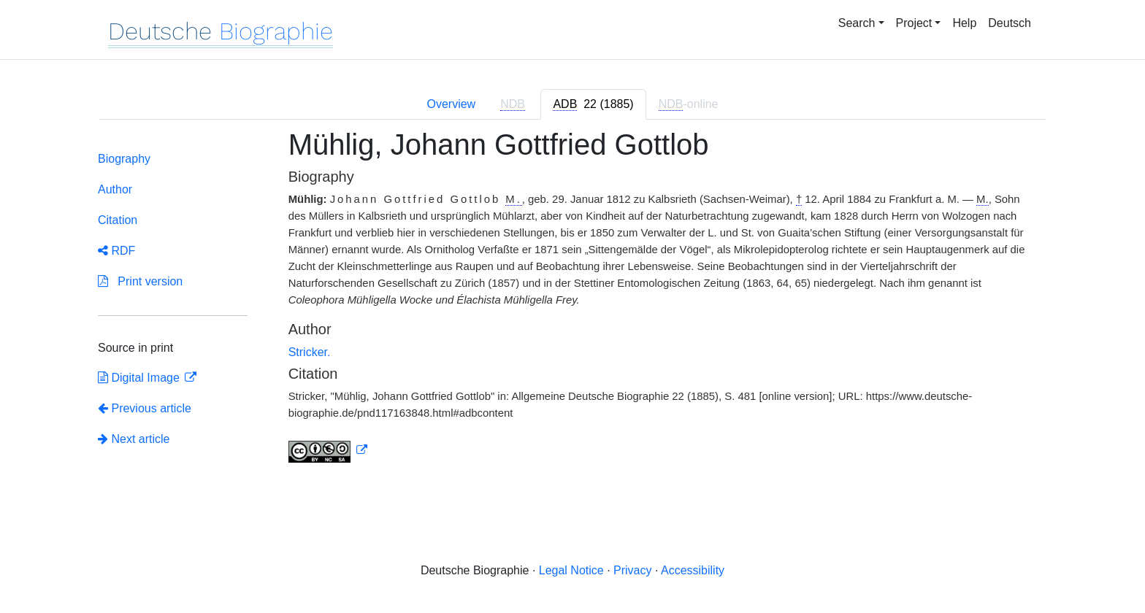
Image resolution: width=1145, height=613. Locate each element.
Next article (133, 439)
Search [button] (857, 23)
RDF (116, 250)
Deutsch (1009, 23)
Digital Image (140, 377)
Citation (117, 220)
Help (964, 23)
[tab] (593, 104)
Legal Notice (571, 570)
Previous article (144, 408)
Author (115, 189)
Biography (124, 159)
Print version (140, 281)
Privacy (632, 570)
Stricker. (309, 352)
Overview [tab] (450, 104)
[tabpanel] (572, 304)
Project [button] (914, 23)
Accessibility (692, 570)
